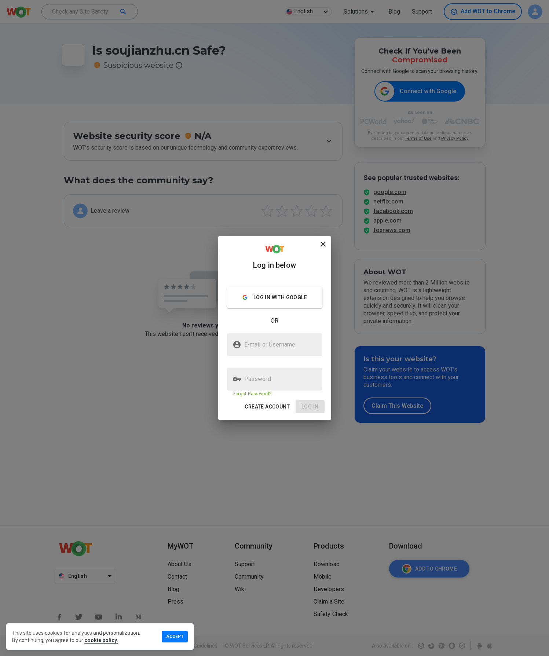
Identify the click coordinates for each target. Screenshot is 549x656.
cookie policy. (101, 640)
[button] (267, 407)
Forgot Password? (252, 393)
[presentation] (274, 328)
